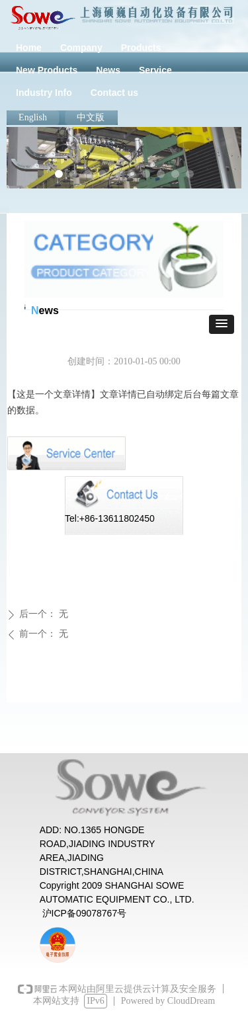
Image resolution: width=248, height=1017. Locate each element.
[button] (221, 324)
